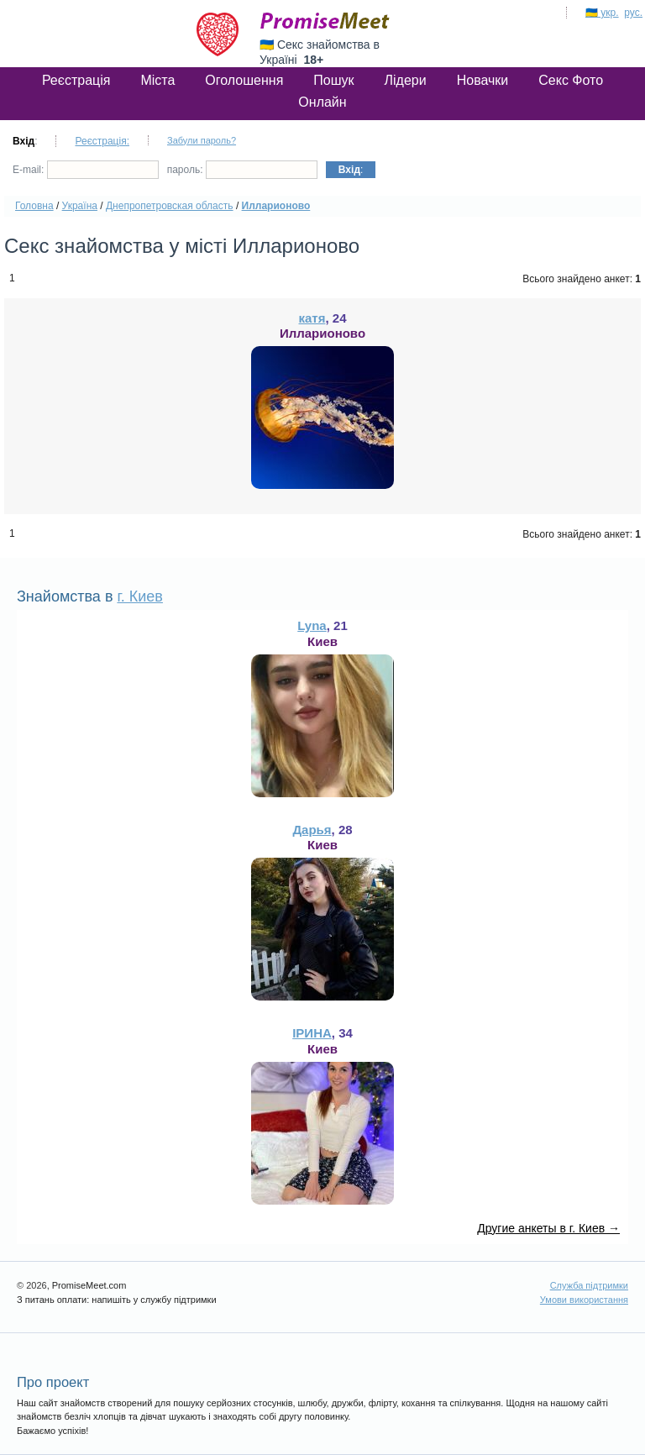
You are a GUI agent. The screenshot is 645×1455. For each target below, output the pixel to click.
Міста (157, 80)
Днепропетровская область (169, 206)
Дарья (311, 829)
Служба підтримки (589, 1285)
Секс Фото (570, 80)
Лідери (406, 80)
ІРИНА (312, 1033)
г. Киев (139, 596)
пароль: (242, 170)
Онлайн (322, 102)
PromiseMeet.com (325, 21)
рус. (633, 12)
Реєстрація (76, 80)
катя (312, 318)
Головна (34, 206)
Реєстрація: (102, 141)
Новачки (483, 80)
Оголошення (244, 80)
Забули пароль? (201, 140)
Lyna (311, 625)
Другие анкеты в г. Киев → (548, 1228)
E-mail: (86, 170)
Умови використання (584, 1300)
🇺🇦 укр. (602, 12)
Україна (79, 206)
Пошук (333, 80)
